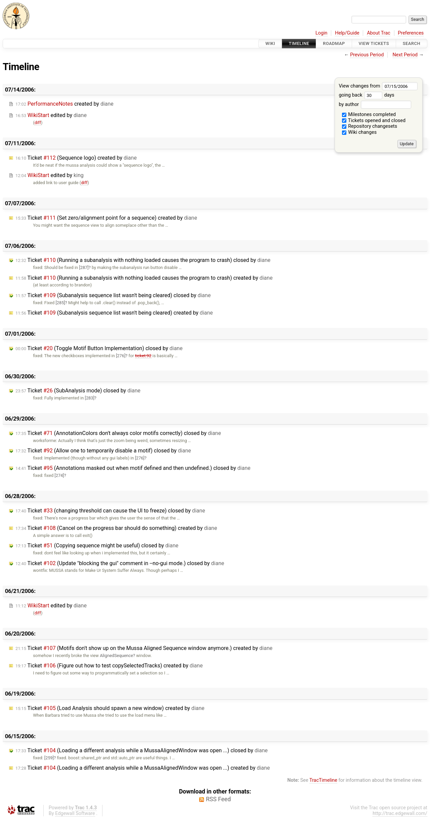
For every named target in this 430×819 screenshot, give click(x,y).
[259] (49, 757)
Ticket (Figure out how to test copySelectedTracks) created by (109, 665)
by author (375, 104)
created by (64, 104)
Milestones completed (369, 114)
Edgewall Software (75, 813)
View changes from (378, 86)
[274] (59, 475)
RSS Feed (218, 799)
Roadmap (334, 43)
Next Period (405, 55)
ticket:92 (143, 355)
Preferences (411, 33)
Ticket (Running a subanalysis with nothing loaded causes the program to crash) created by (143, 278)
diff (38, 122)
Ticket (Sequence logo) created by (76, 158)
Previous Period (367, 55)
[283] (89, 397)
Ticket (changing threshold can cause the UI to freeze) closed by (110, 510)
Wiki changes (359, 132)
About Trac (378, 33)
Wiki (270, 43)
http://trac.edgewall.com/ (400, 813)
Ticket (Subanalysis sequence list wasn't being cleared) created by (114, 313)
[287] (83, 267)
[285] (60, 302)
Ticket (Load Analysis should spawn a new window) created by (110, 708)
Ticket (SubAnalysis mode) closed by (77, 390)
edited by (51, 115)
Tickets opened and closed (373, 120)
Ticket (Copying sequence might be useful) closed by (96, 545)
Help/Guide (347, 33)
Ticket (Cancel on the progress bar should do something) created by (116, 528)
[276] (120, 355)
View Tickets (374, 43)
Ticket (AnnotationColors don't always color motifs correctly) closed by (118, 433)
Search (411, 43)
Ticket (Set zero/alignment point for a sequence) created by (106, 218)
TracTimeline (323, 780)
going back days (366, 95)
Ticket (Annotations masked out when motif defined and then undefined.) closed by (132, 468)
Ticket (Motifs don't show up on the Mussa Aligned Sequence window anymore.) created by (143, 648)
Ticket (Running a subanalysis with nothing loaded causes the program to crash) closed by (142, 260)
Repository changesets (369, 126)
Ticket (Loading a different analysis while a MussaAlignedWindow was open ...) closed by (141, 750)
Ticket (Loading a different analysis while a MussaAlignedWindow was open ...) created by (142, 768)
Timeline (299, 43)
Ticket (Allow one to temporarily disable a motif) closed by (103, 450)
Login (321, 33)
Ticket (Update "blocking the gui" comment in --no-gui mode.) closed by (119, 563)
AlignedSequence (116, 655)
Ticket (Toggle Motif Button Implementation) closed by (98, 348)
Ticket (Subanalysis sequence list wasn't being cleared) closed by (113, 295)
